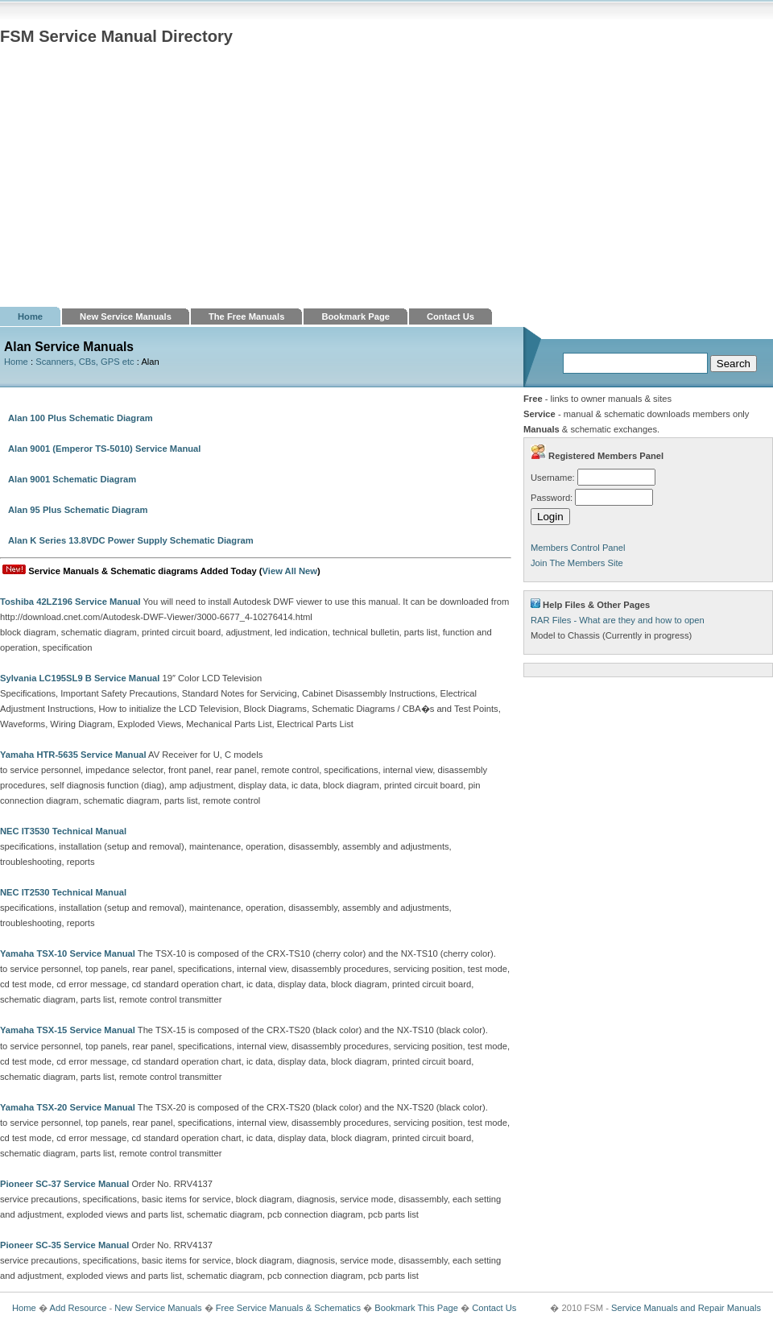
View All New (289, 571)
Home (30, 316)
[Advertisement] (386, 186)
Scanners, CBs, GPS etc (84, 361)
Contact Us (450, 316)
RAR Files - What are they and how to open (618, 620)
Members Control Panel (578, 547)
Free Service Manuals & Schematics (288, 1308)
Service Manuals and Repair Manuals (686, 1308)
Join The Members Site (577, 563)
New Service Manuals (126, 316)
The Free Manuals (247, 316)
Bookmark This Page (416, 1308)
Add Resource (77, 1308)
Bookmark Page (355, 316)
